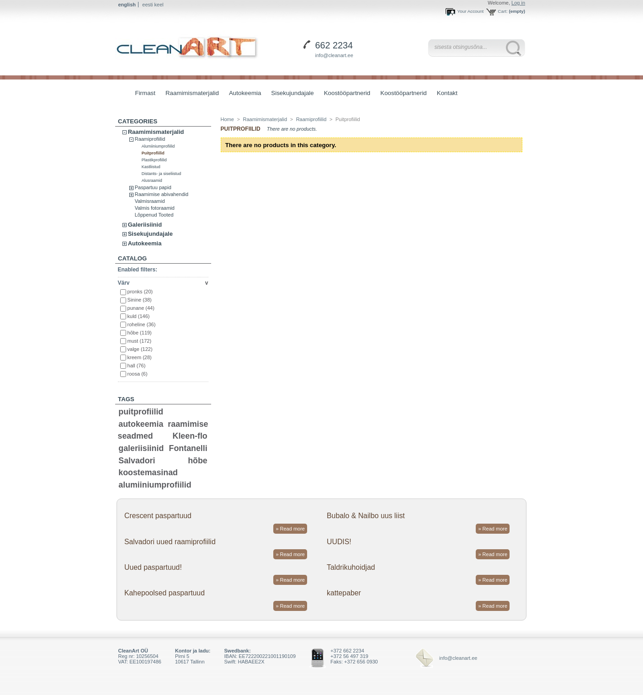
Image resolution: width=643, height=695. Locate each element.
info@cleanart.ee (334, 55)
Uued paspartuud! (153, 567)
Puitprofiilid (153, 153)
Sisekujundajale (290, 94)
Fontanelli (188, 448)
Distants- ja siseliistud (161, 173)
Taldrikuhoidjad (351, 567)
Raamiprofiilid (150, 139)
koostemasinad (148, 472)
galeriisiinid (141, 448)
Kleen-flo (190, 435)
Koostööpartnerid (347, 93)
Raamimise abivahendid (161, 194)
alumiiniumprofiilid (154, 484)
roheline (142, 324)
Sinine (140, 299)
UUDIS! (339, 542)
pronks (140, 291)
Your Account (470, 11)
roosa (138, 374)
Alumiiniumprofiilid (158, 146)
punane (141, 308)
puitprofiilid (140, 411)
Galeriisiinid (145, 224)
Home (227, 119)
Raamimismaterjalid (190, 94)
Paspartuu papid (153, 187)
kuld (139, 316)
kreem (140, 357)
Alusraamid (152, 180)
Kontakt (447, 93)
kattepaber (344, 593)
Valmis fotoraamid (155, 208)
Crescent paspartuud (157, 516)
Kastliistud (151, 166)
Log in (518, 2)
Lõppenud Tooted (154, 215)
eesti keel (152, 4)
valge (140, 349)
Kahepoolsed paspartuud (164, 593)
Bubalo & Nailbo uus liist (366, 516)
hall (137, 365)
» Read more (290, 528)
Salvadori (136, 460)
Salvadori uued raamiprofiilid (170, 542)
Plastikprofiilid (154, 160)
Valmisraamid (150, 201)
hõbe (140, 332)
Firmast (145, 93)
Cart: (502, 11)
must (140, 341)
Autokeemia (242, 94)
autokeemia (140, 424)
